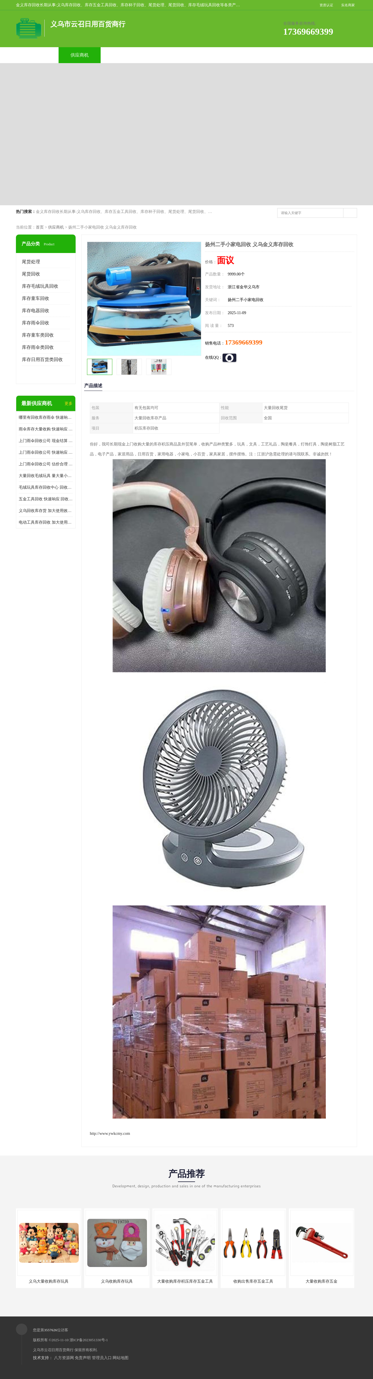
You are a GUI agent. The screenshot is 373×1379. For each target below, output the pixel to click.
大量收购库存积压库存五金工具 (185, 1281)
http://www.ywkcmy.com (110, 1133)
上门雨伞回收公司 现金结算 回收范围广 (46, 441)
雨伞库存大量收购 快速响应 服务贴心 (46, 429)
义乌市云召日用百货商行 (53, 1350)
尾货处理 (31, 261)
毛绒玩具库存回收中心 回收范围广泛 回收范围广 (46, 487)
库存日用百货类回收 (42, 359)
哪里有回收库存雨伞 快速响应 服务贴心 (46, 417)
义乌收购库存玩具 (117, 1281)
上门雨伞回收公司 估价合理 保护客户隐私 (46, 464)
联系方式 (293, 55)
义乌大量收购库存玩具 (49, 1281)
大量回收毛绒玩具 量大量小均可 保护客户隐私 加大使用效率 (46, 476)
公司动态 (207, 55)
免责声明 (83, 1358)
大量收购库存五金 (321, 1281)
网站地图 (121, 1358)
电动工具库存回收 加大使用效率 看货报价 (46, 522)
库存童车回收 (35, 298)
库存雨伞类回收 (38, 347)
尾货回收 (31, 273)
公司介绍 (165, 55)
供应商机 (80, 55)
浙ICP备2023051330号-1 (89, 1340)
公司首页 (37, 55)
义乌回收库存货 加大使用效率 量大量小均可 (46, 511)
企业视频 (122, 55)
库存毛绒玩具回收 (40, 286)
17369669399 (243, 342)
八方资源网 (64, 1358)
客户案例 (250, 55)
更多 (68, 403)
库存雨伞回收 (35, 322)
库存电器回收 (35, 310)
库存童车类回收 (38, 335)
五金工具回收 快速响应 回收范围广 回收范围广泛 (46, 499)
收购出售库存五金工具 (253, 1281)
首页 (40, 227)
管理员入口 (102, 1358)
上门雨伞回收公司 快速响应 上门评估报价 (46, 452)
